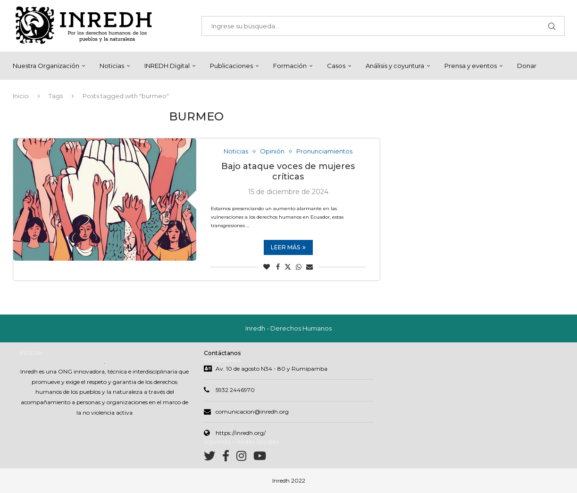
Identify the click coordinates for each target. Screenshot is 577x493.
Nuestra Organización (46, 65)
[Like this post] (266, 267)
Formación (290, 65)
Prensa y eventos (470, 65)
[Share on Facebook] (278, 267)
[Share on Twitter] (287, 267)
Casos (336, 65)
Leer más (288, 247)
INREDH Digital (167, 65)
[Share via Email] (309, 267)
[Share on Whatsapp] (298, 267)
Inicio (21, 96)
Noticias (112, 65)
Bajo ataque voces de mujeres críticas (288, 172)
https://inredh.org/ (241, 432)
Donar (526, 65)
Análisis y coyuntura (395, 65)
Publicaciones (231, 65)
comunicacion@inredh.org (252, 411)
